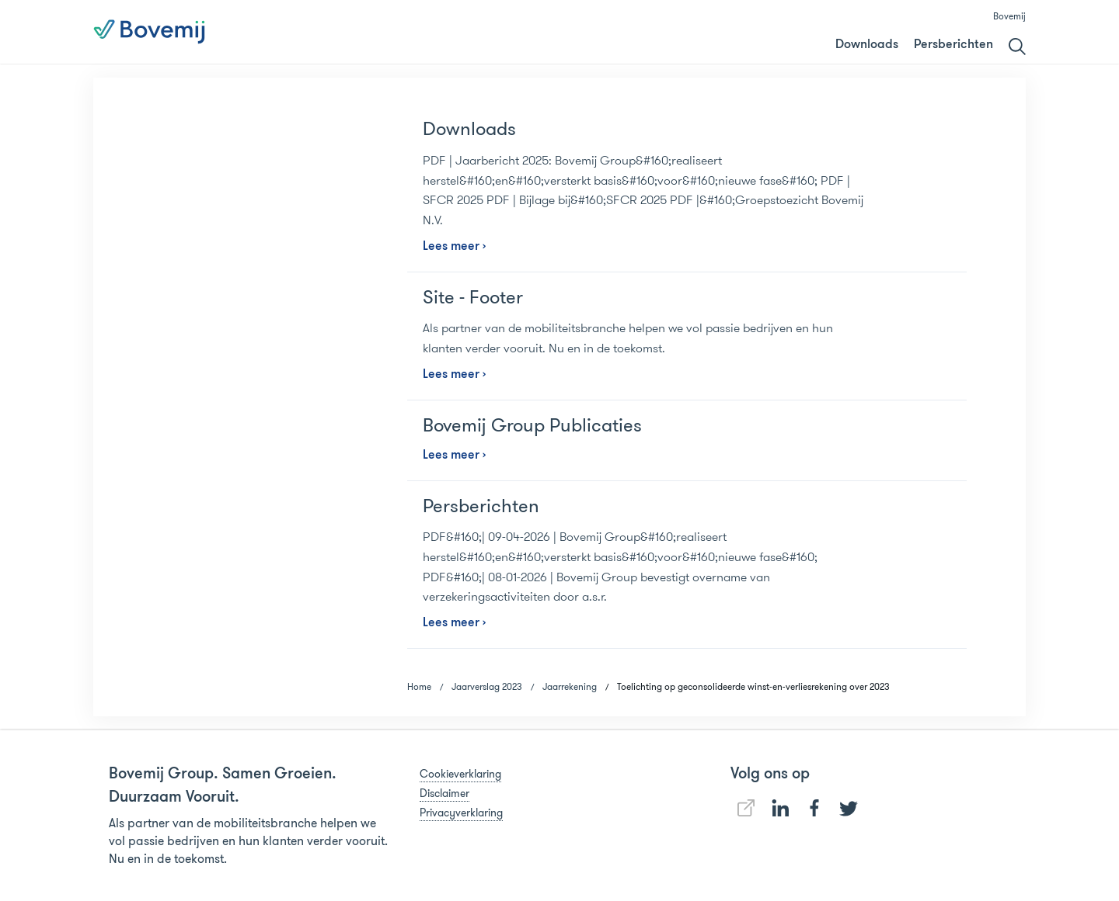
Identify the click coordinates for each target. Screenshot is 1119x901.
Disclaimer (444, 793)
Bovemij (1009, 16)
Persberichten (953, 45)
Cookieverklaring (460, 773)
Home (419, 686)
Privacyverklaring (461, 812)
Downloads (866, 45)
